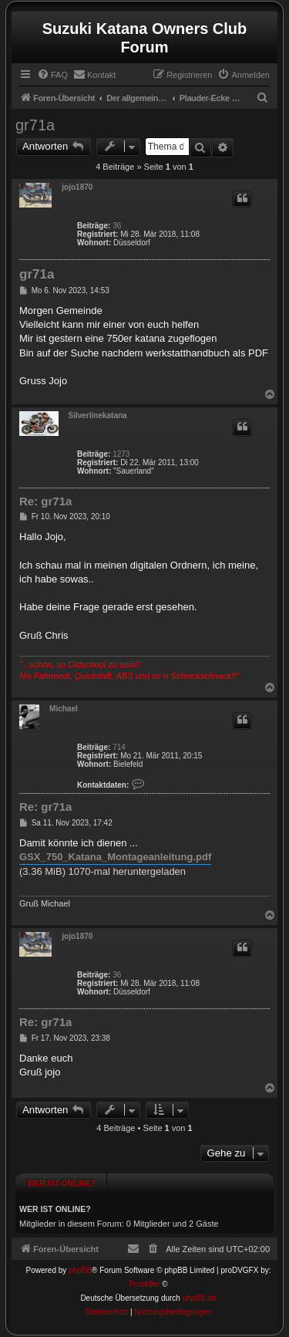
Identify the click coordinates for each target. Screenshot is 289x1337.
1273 (121, 454)
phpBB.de (200, 1298)
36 (117, 225)
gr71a (35, 124)
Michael (63, 708)
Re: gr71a (45, 501)
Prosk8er (144, 1284)
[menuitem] (52, 75)
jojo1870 (77, 187)
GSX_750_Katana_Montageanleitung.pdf (115, 857)
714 (119, 747)
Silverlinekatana (98, 415)
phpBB (80, 1270)
